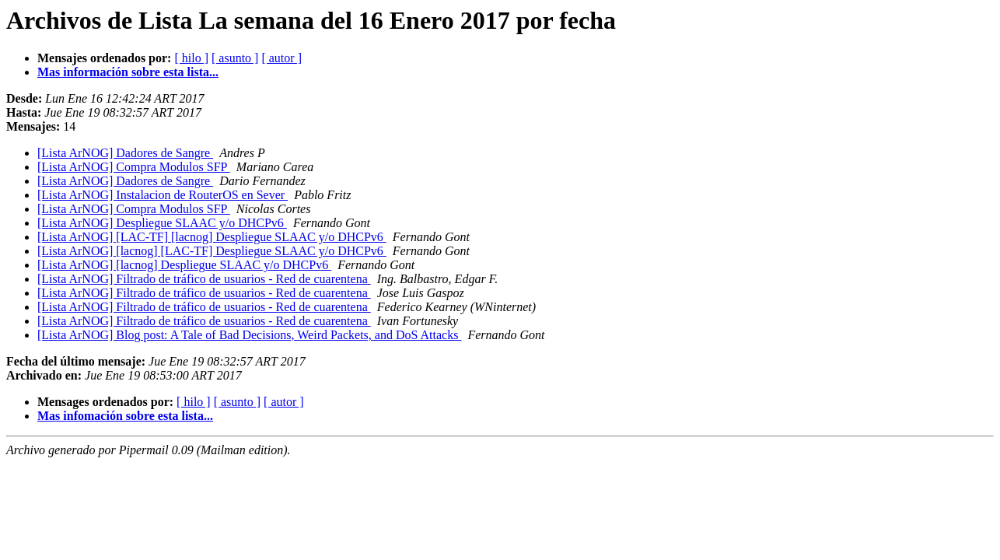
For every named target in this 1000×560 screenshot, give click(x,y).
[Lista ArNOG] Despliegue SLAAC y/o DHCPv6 (162, 222)
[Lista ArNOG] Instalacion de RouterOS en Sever (162, 194)
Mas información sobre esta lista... (128, 72)
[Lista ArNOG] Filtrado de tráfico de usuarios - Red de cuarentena (204, 278)
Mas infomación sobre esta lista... (125, 415)
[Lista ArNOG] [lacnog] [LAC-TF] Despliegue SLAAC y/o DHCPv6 (211, 250)
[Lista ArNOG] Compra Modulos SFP (133, 166)
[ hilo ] (191, 58)
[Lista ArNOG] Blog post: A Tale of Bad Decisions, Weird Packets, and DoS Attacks (249, 334)
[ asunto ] (235, 58)
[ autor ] (281, 58)
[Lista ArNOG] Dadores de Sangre (125, 152)
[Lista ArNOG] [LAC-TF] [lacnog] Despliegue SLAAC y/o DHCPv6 (211, 236)
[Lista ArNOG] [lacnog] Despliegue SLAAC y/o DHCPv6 (184, 264)
